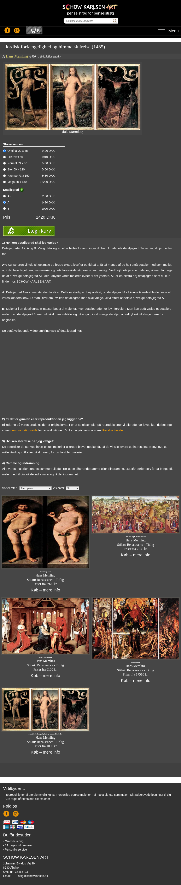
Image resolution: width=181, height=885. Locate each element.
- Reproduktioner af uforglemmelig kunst (29, 794)
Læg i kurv (39, 230)
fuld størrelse (72, 131)
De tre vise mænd (45, 657)
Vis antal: (59, 488)
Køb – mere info (45, 590)
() (36, 30)
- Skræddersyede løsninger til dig (149, 794)
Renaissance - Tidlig (50, 579)
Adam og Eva (45, 572)
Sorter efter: (9, 488)
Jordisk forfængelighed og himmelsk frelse (45, 734)
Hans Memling (17, 56)
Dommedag (135, 662)
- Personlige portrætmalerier (73, 794)
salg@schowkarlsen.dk (33, 876)
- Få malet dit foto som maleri (109, 794)
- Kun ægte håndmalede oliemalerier (26, 799)
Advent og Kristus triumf (135, 537)
